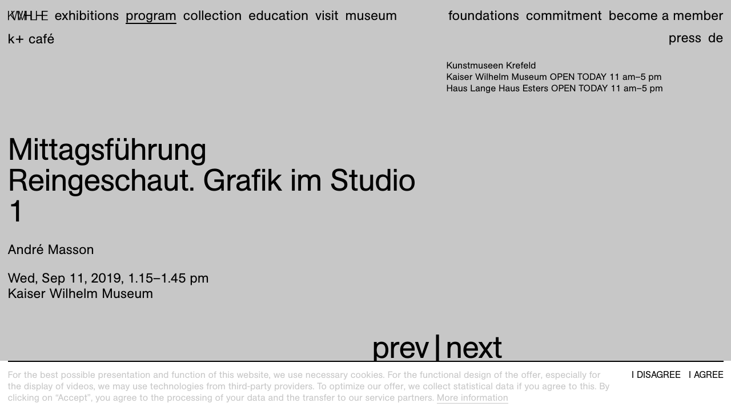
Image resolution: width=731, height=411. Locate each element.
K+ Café (31, 38)
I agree (706, 375)
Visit (327, 15)
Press (685, 37)
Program (151, 15)
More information (472, 398)
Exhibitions (86, 15)
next (473, 347)
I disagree (656, 375)
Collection (212, 15)
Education (278, 15)
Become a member (666, 15)
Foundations (483, 15)
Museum (371, 15)
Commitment (564, 15)
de (716, 37)
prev (400, 347)
